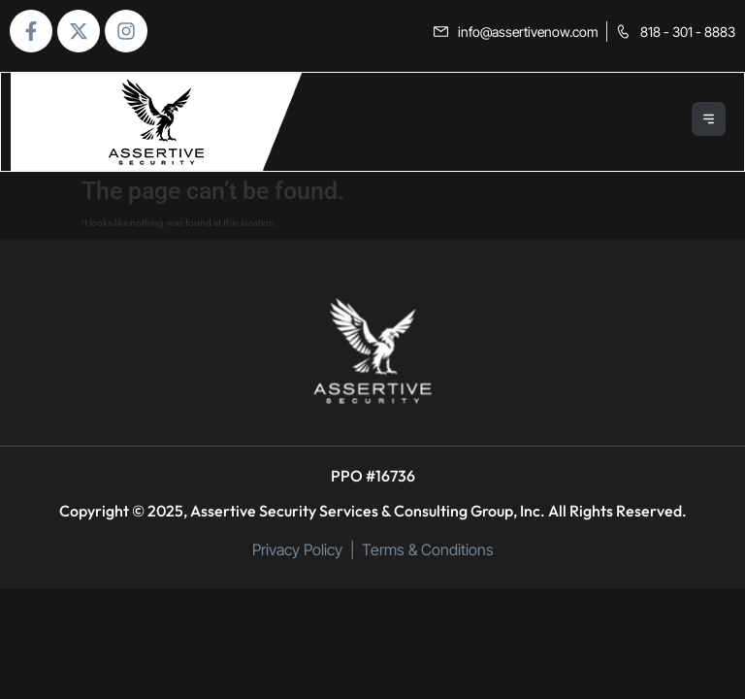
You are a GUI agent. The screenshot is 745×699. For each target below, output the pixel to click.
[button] (709, 121)
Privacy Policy (297, 549)
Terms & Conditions (428, 549)
